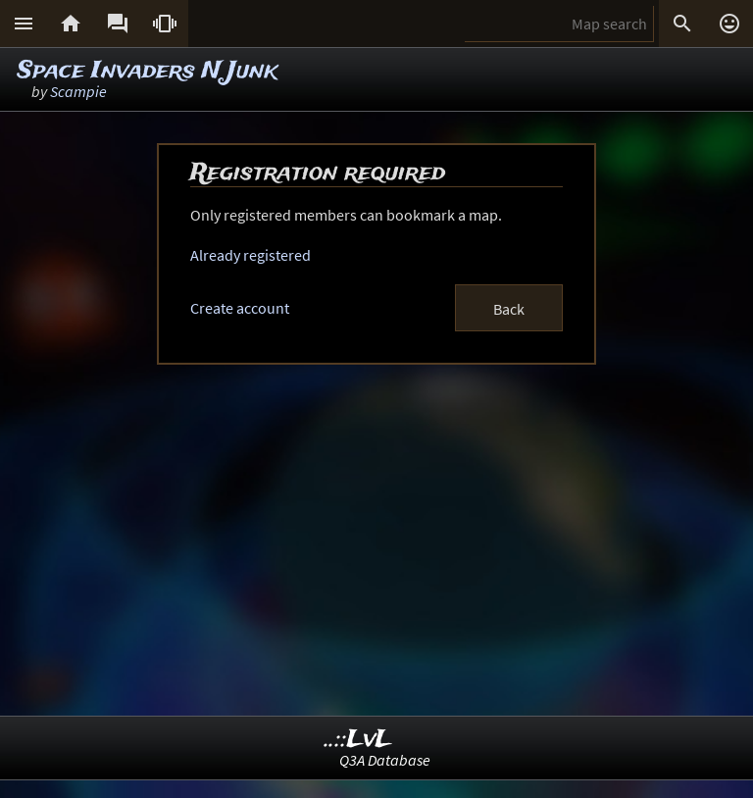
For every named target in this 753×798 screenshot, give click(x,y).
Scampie (78, 91)
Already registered (250, 255)
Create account (239, 308)
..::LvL (358, 740)
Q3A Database (384, 760)
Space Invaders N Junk (147, 71)
